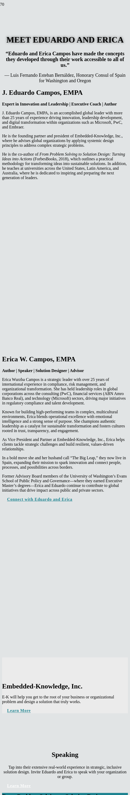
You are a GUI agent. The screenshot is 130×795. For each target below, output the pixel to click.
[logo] (13, 36)
